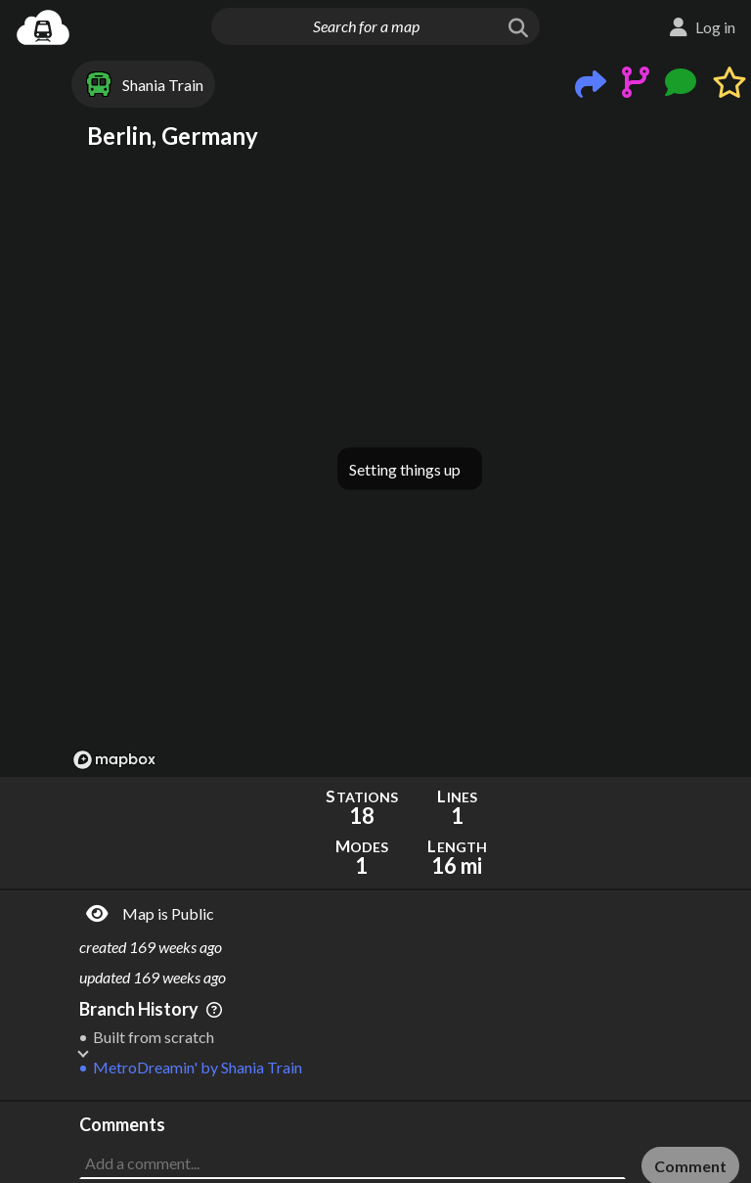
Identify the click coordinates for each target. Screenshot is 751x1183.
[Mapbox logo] (114, 760)
